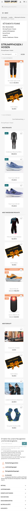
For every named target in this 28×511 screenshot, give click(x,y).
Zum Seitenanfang (18, 119)
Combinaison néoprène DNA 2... (14, 152)
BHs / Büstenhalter (8, 27)
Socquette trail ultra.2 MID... (14, 426)
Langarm (5, 35)
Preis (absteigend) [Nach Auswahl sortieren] (9, 54)
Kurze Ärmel (6, 33)
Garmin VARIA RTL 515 (14, 315)
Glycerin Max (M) (14, 289)
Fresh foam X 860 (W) (14, 178)
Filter (23, 54)
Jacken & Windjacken (9, 31)
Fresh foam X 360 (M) (14, 204)
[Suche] (14, 6)
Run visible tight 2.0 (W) (14, 80)
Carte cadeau (14, 107)
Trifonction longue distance (14, 237)
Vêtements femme (11, 23)
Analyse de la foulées (14, 348)
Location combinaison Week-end (14, 400)
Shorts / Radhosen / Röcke (10, 37)
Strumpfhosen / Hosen (9, 29)
